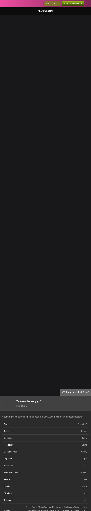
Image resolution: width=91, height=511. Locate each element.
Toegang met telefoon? (75, 392)
